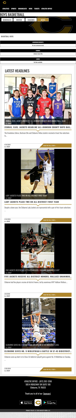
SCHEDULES (7, 19)
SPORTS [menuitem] (13, 8)
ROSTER (19, 19)
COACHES (31, 19)
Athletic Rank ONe (38, 54)
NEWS (43, 19)
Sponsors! (47, 393)
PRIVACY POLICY (30, 410)
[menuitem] (5, 8)
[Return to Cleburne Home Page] (4, 2)
